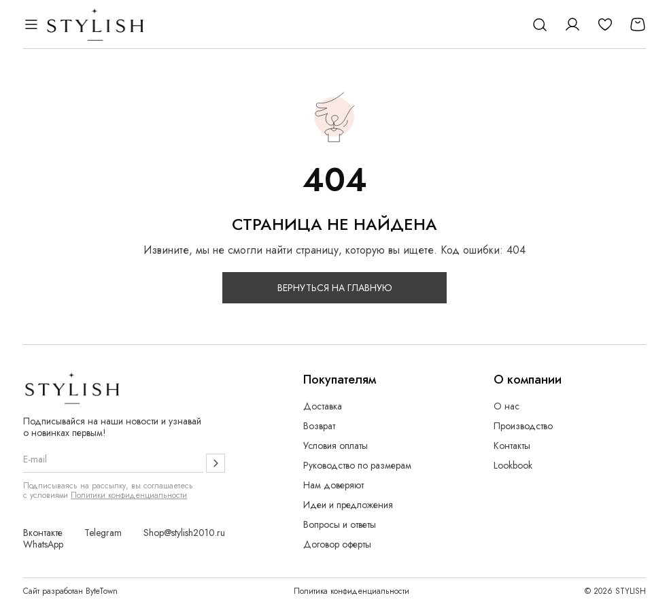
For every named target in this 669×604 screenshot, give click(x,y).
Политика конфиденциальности (351, 591)
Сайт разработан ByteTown (70, 591)
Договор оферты (337, 544)
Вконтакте (43, 533)
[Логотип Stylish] (95, 24)
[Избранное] (605, 24)
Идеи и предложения (348, 505)
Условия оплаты (335, 446)
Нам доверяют (333, 485)
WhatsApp (43, 544)
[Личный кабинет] (572, 24)
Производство (523, 426)
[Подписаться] (215, 463)
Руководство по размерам (357, 465)
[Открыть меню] (31, 24)
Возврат (319, 426)
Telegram (103, 533)
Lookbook (513, 465)
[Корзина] (638, 24)
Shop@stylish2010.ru (184, 533)
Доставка (322, 406)
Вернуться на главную (334, 288)
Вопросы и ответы (339, 525)
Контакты (512, 446)
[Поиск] (540, 24)
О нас (506, 406)
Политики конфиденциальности (129, 495)
